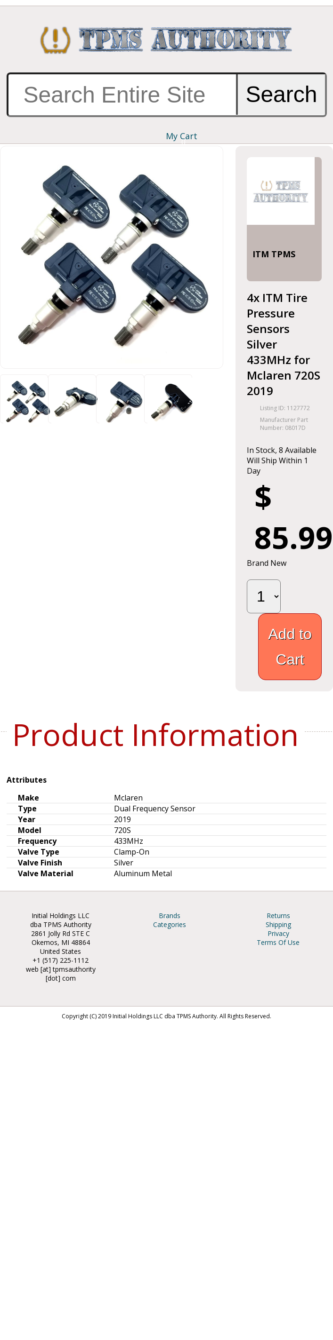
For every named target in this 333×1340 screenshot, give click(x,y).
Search (281, 94)
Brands (169, 915)
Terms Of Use (278, 942)
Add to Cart (290, 647)
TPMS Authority (166, 40)
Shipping (278, 924)
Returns (278, 915)
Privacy (278, 933)
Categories (169, 924)
